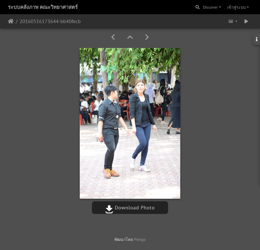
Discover (210, 7)
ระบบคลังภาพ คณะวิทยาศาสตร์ (43, 7)
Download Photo (130, 207)
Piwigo (140, 239)
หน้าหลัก (11, 21)
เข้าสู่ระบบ (236, 7)
